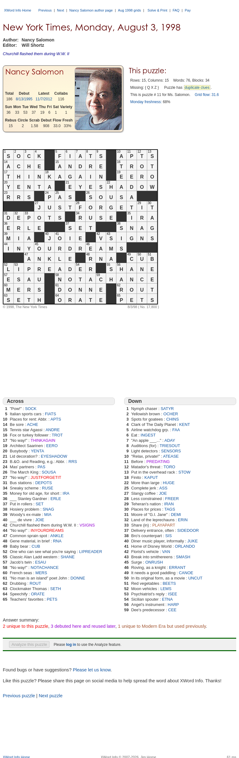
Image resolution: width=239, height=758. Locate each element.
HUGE (169, 482)
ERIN (183, 519)
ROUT (35, 583)
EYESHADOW (54, 456)
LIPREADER (90, 551)
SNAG (48, 509)
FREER (172, 498)
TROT (57, 435)
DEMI (176, 514)
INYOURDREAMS (47, 530)
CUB (36, 546)
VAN (166, 551)
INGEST (148, 435)
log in (71, 644)
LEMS (165, 588)
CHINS (172, 419)
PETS (52, 599)
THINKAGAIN (42, 440)
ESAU (40, 562)
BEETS (169, 583)
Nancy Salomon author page (91, 10)
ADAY (169, 440)
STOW (184, 472)
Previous (45, 10)
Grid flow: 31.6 (207, 95)
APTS (55, 419)
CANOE (186, 572)
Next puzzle (51, 695)
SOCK (30, 408)
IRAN (169, 504)
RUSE (47, 488)
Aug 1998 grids (129, 10)
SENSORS (171, 451)
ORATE (38, 594)
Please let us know (91, 669)
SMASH (183, 557)
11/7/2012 (43, 99)
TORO (169, 467)
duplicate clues (197, 87)
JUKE (192, 541)
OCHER (170, 414)
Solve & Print (157, 10)
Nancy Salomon (34, 71)
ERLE (55, 498)
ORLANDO (185, 546)
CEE (172, 610)
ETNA (167, 599)
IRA (66, 493)
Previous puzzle (19, 695)
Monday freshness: (146, 102)
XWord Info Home (17, 10)
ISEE (172, 594)
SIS (168, 535)
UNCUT (195, 578)
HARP (173, 604)
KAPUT (151, 477)
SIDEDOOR (188, 530)
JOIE (39, 519)
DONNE (77, 578)
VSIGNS (87, 525)
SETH (55, 588)
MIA (47, 514)
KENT (184, 424)
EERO (52, 445)
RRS (72, 461)
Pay (188, 10)
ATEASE (171, 456)
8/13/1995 (24, 99)
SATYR (167, 408)
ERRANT (177, 567)
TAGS (169, 509)
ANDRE (52, 429)
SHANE (68, 557)
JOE (163, 493)
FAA (176, 429)
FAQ (176, 10)
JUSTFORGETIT (46, 477)
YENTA (37, 451)
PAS (41, 467)
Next (60, 10)
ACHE (32, 424)
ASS (163, 488)
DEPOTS (43, 482)
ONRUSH (154, 562)
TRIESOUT (170, 445)
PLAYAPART (163, 525)
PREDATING (158, 461)
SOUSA (49, 472)
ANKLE (57, 535)
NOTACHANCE (45, 567)
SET (40, 504)
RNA (57, 541)
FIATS (50, 414)
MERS (41, 572)
